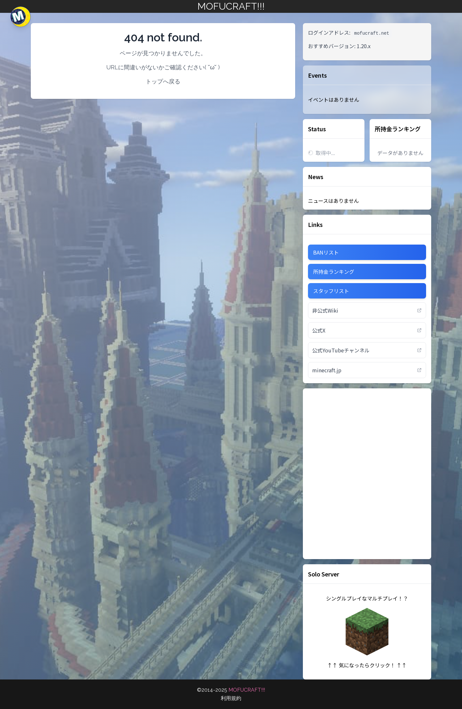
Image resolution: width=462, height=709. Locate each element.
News (315, 176)
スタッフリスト (331, 291)
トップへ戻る (163, 81)
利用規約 (231, 698)
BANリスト (326, 252)
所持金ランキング (398, 129)
